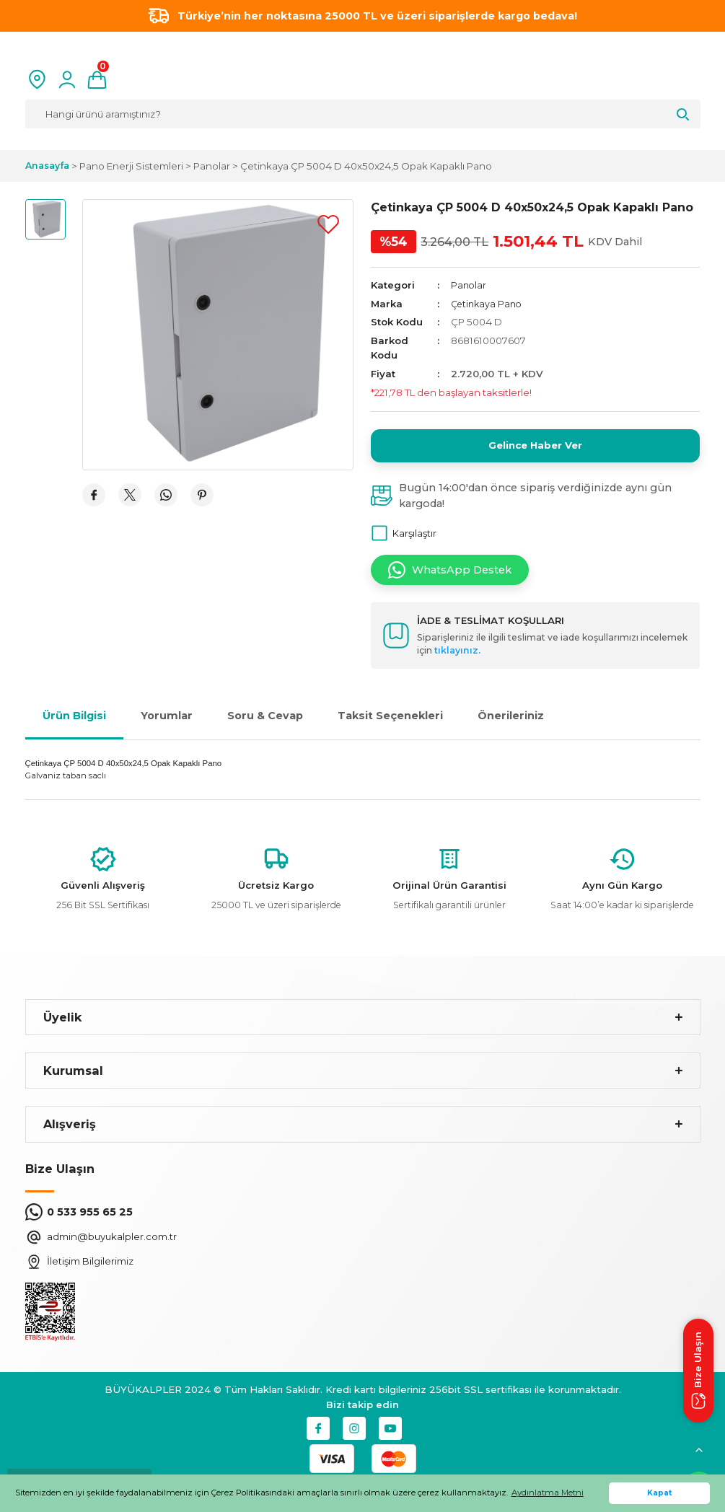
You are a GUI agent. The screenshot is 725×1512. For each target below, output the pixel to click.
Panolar (469, 285)
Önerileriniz (511, 722)
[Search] (362, 114)
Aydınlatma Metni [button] (547, 1492)
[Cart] (97, 79)
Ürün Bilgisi (74, 722)
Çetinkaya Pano (489, 303)
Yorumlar (167, 722)
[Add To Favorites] (328, 224)
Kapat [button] (659, 1493)
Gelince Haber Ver (535, 449)
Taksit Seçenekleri (390, 722)
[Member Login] (67, 79)
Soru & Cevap (265, 722)
